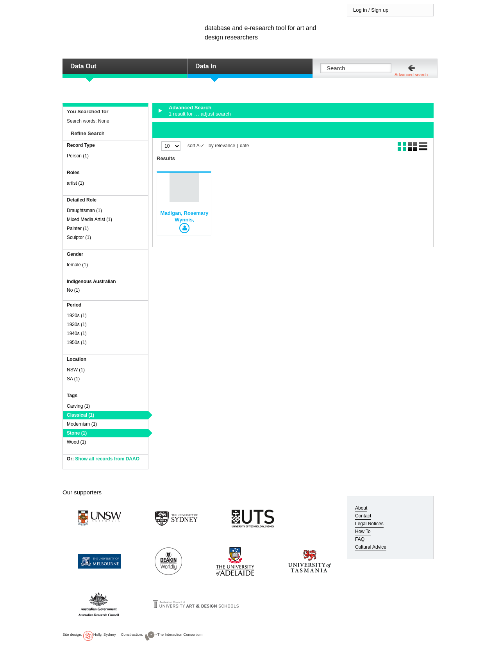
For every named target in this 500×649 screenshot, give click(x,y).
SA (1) (73, 379)
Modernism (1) (82, 424)
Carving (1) (78, 406)
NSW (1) (76, 370)
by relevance (222, 146)
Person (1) (78, 156)
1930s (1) (77, 324)
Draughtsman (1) (84, 210)
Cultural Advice (370, 547)
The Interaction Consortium (180, 634)
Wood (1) (76, 442)
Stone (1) (77, 433)
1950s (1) (77, 342)
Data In (205, 66)
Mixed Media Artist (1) (89, 219)
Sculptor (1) (79, 237)
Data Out (83, 66)
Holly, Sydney (104, 634)
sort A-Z (196, 146)
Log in (360, 10)
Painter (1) (78, 228)
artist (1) (75, 183)
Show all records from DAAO (107, 459)
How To (363, 531)
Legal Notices (369, 523)
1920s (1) (77, 315)
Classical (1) (80, 415)
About (361, 508)
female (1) (77, 264)
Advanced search (411, 74)
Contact (363, 516)
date (244, 146)
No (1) (73, 290)
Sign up (379, 10)
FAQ (359, 539)
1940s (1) (77, 333)
